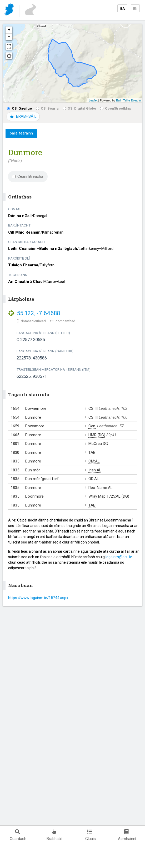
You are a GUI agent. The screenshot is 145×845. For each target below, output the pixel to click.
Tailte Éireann (132, 100)
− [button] (9, 37)
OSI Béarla (47, 108)
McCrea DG (98, 443)
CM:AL (94, 461)
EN (135, 8)
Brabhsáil (54, 835)
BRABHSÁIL (23, 116)
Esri (118, 100)
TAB (92, 452)
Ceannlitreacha (27, 176)
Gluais (90, 835)
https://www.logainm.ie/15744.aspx (38, 597)
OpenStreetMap (115, 108)
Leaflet (93, 100)
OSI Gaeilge (19, 108)
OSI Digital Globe (79, 108)
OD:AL (93, 478)
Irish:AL (94, 470)
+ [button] (9, 30)
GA (122, 8)
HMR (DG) (96, 435)
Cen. (92, 426)
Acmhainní (127, 835)
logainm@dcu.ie (119, 557)
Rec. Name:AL (100, 487)
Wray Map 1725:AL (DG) (108, 496)
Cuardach (18, 835)
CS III (93, 408)
